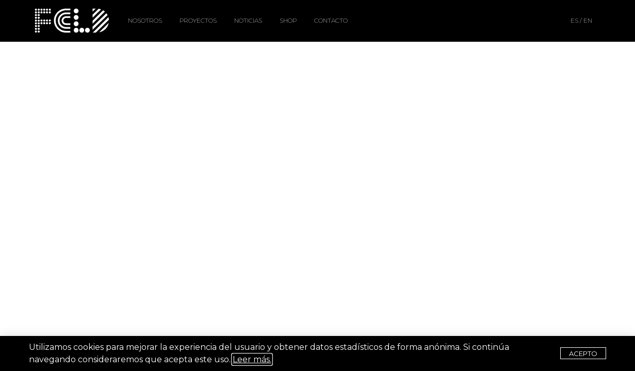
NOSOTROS (145, 20)
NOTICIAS (248, 20)
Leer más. (252, 359)
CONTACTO (331, 20)
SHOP (288, 20)
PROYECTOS (198, 20)
